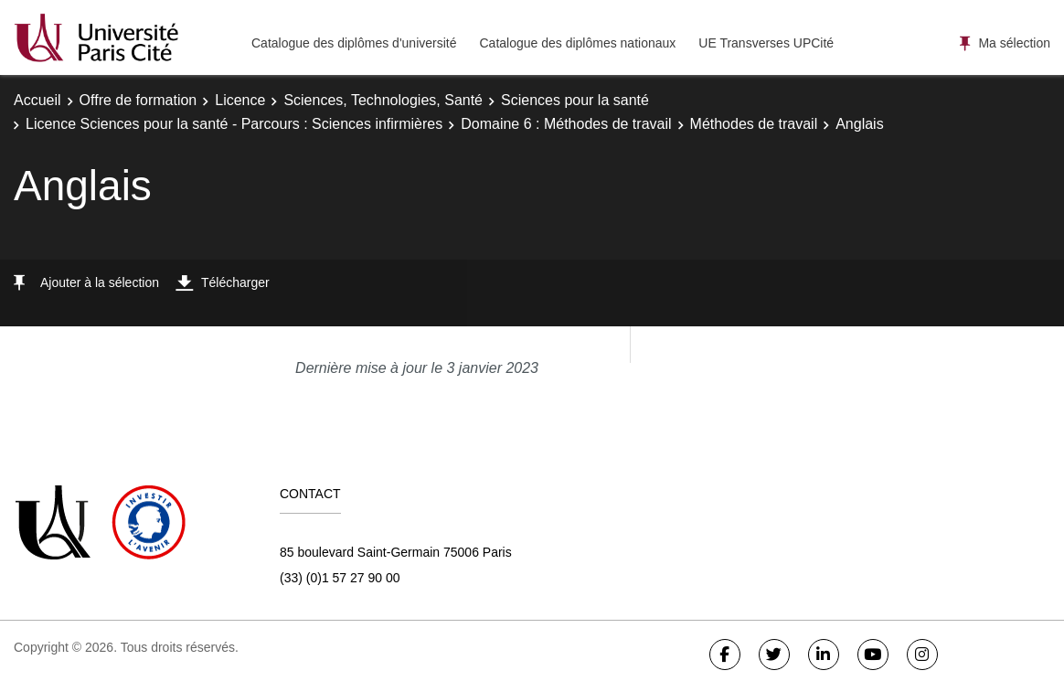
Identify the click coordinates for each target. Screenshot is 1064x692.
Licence (240, 100)
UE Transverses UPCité (766, 43)
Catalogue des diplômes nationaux (577, 43)
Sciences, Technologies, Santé (383, 100)
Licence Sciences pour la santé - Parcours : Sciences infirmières (234, 124)
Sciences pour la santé (575, 100)
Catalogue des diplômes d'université (353, 43)
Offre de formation (138, 100)
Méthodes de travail (754, 124)
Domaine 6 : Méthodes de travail (566, 124)
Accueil (37, 100)
